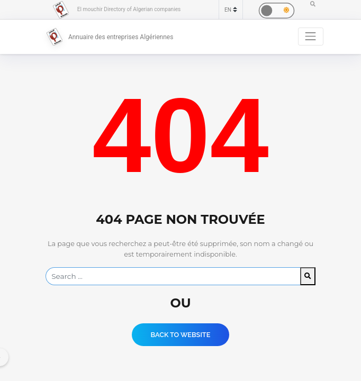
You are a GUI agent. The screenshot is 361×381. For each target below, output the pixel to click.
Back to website (181, 335)
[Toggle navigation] (310, 37)
